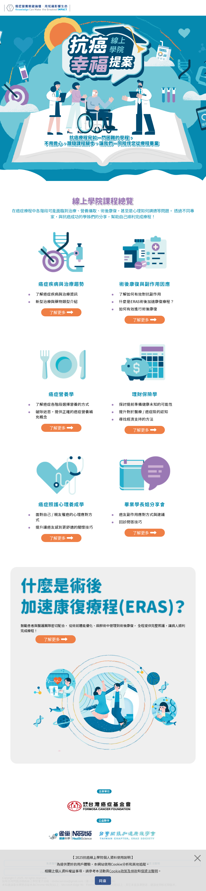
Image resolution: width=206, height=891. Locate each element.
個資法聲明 (149, 870)
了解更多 (61, 317)
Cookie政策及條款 (123, 870)
